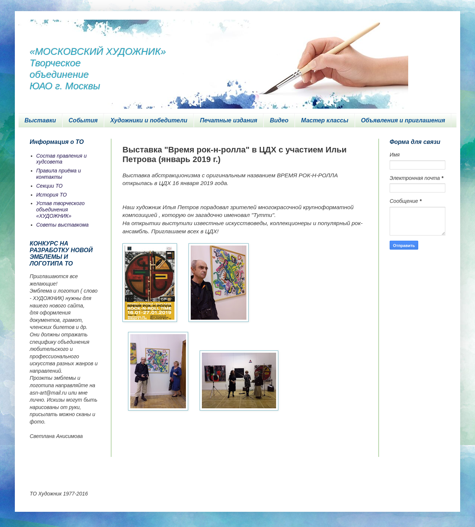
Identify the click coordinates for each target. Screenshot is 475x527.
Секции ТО (49, 186)
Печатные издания (229, 120)
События (83, 120)
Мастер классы (324, 120)
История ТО (51, 195)
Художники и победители (148, 120)
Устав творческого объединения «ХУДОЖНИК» (60, 209)
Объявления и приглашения (403, 120)
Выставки (40, 120)
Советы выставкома (62, 225)
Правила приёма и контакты (58, 174)
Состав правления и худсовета (61, 159)
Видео (279, 120)
